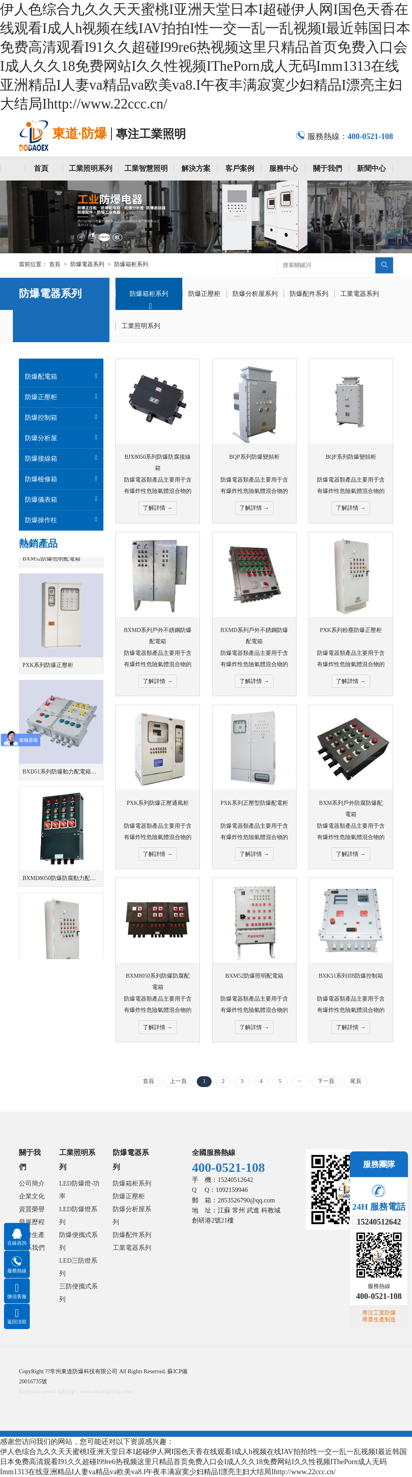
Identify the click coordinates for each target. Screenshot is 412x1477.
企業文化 (32, 1196)
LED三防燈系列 (78, 1267)
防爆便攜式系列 (78, 1241)
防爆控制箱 (41, 417)
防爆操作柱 (41, 520)
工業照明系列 (90, 168)
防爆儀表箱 (41, 499)
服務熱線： (344, 136)
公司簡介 (32, 1183)
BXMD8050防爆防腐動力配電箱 (62, 884)
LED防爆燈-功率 (79, 1190)
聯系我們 (32, 1247)
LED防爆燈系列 (78, 1215)
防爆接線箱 (41, 458)
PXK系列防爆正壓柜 (48, 671)
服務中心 (283, 168)
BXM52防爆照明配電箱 (51, 564)
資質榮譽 (32, 1209)
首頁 (41, 168)
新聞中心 (371, 168)
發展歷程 (32, 1222)
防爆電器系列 (87, 264)
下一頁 (325, 1081)
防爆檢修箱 (41, 479)
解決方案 (195, 168)
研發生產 (32, 1234)
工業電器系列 (359, 293)
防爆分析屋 (41, 438)
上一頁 (178, 1081)
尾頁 (355, 1081)
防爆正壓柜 (204, 293)
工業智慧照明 (146, 168)
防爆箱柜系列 (131, 264)
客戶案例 (239, 168)
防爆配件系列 (309, 293)
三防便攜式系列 (78, 1293)
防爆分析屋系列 (255, 293)
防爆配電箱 (41, 376)
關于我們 (327, 168)
